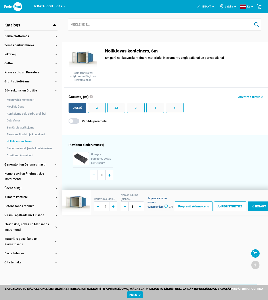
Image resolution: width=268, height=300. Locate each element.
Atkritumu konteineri (20, 155)
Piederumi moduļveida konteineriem (29, 148)
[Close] (135, 294)
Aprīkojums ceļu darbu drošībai (26, 113)
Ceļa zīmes (14, 120)
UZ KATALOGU (43, 6)
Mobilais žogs (15, 106)
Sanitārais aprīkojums (20, 127)
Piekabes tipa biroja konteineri (26, 134)
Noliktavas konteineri (20, 141)
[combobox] (160, 24)
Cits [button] (61, 6)
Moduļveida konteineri (20, 99)
